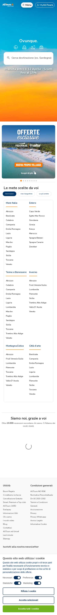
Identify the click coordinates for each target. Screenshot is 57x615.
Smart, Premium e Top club (14, 472)
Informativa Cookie (38, 494)
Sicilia (8, 255)
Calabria (10, 220)
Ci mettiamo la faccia (12, 464)
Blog (5, 494)
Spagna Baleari (36, 237)
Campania (10, 224)
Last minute (8, 505)
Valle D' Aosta (35, 307)
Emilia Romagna (13, 229)
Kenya (32, 229)
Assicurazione (36, 479)
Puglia (9, 246)
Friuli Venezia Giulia (38, 285)
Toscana (9, 260)
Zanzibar (33, 246)
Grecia (32, 224)
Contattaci (7, 497)
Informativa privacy (37, 540)
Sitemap (6, 508)
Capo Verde (34, 211)
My (45, 5)
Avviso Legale (36, 490)
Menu (26, 5)
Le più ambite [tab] (44, 194)
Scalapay (7, 479)
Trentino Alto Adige (14, 333)
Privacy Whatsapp (38, 486)
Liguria (9, 237)
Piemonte (33, 294)
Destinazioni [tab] (9, 194)
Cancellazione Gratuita (12, 468)
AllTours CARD (9, 475)
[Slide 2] (23, 181)
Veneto (9, 264)
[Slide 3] (25, 181)
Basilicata (10, 215)
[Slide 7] (34, 181)
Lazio (8, 233)
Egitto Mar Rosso (37, 215)
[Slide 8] (36, 181)
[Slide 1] (21, 180)
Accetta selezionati (28, 600)
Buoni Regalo (9, 461)
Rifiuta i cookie (28, 591)
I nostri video (8, 490)
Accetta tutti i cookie (28, 609)
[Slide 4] (27, 181)
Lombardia (11, 307)
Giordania (33, 220)
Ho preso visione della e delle (28, 542)
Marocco (33, 233)
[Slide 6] (32, 181)
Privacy (33, 483)
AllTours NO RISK (37, 461)
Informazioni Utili (10, 483)
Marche (9, 242)
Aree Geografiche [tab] (26, 194)
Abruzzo (9, 211)
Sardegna (10, 251)
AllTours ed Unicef (11, 501)
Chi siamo (7, 486)
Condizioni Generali (22, 543)
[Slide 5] (29, 181)
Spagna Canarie (36, 242)
